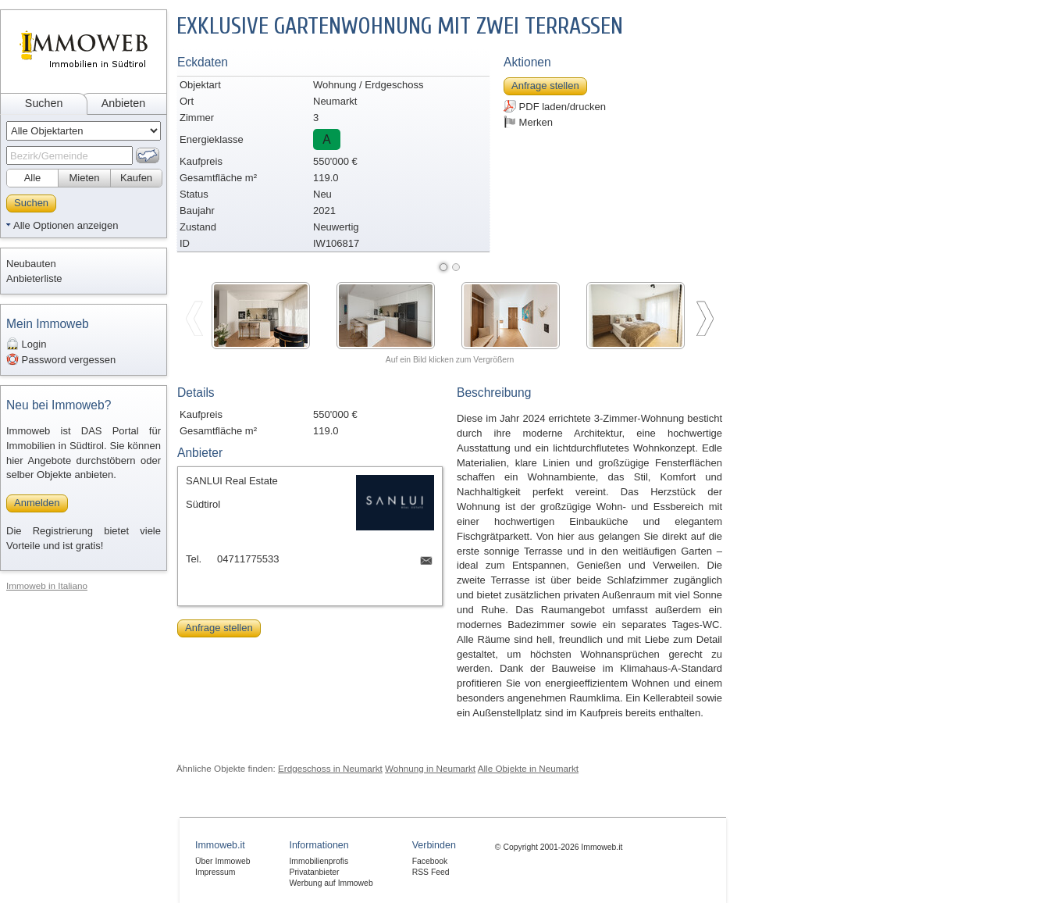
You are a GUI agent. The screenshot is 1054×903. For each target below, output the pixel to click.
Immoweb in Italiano (46, 585)
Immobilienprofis (318, 861)
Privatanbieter (314, 872)
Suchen (44, 103)
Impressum (215, 872)
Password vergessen (61, 359)
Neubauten (31, 263)
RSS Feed (431, 872)
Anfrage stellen (545, 85)
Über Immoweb (222, 861)
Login (26, 343)
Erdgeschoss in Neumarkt (330, 768)
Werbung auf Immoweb (330, 883)
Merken (528, 122)
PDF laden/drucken (555, 106)
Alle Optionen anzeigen (65, 225)
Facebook (430, 861)
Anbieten (123, 103)
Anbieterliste (34, 278)
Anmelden (37, 503)
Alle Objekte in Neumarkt (528, 768)
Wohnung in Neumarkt (430, 768)
